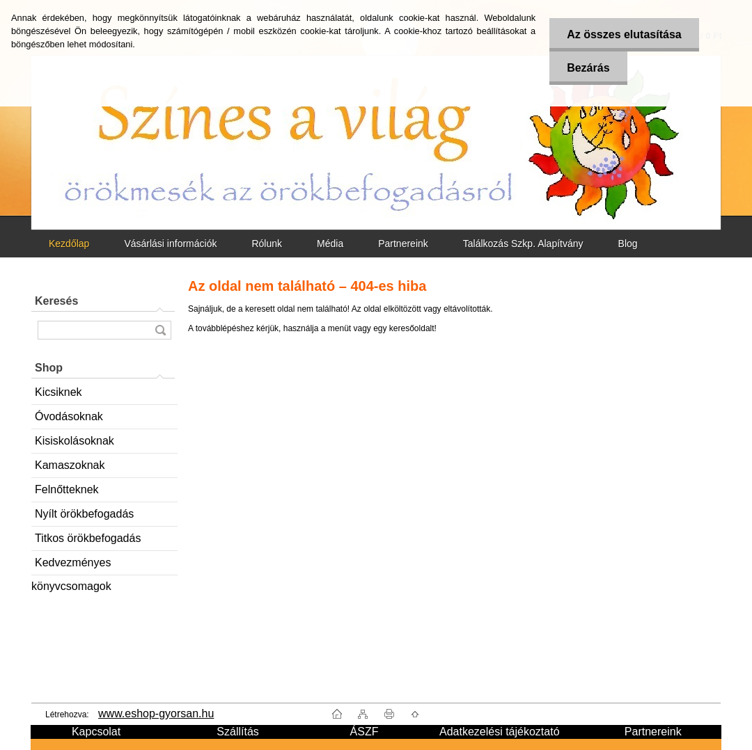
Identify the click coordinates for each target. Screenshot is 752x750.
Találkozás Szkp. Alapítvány (523, 243)
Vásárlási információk (170, 243)
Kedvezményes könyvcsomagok (71, 566)
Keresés (56, 301)
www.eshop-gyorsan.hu (156, 713)
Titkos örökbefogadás (88, 538)
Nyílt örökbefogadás (84, 514)
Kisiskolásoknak (74, 441)
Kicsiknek (58, 392)
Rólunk (266, 243)
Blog (628, 243)
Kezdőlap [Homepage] (69, 243)
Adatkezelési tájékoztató (499, 731)
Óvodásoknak (69, 416)
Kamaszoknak (70, 465)
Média (330, 243)
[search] (160, 330)
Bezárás (588, 68)
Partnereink (403, 243)
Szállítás (237, 731)
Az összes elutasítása (624, 34)
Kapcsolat (96, 731)
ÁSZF (364, 731)
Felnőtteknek (67, 489)
